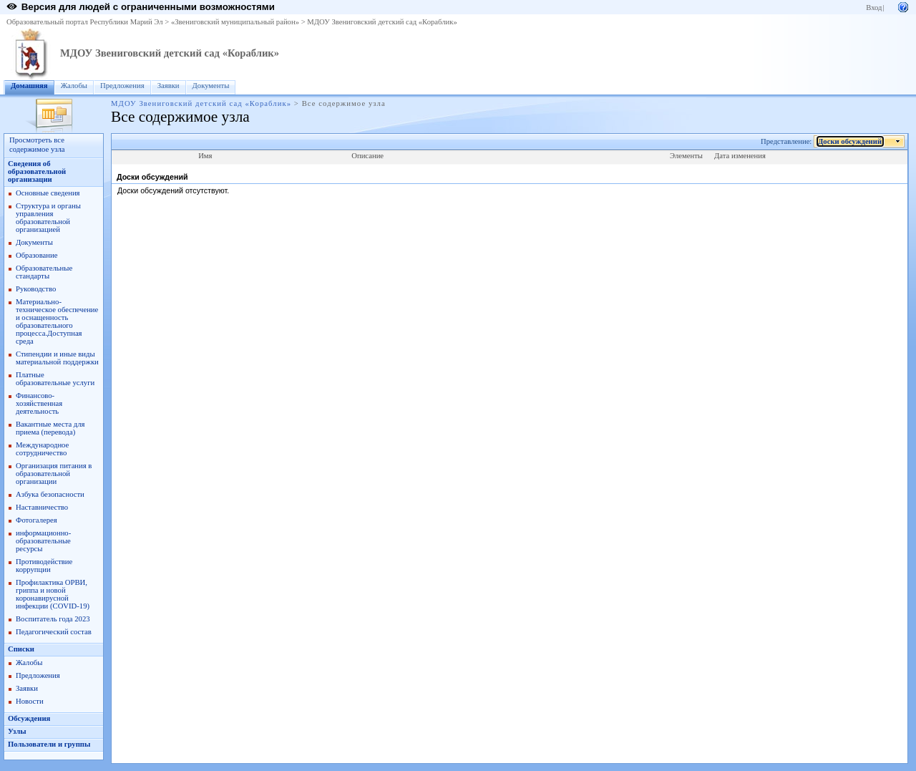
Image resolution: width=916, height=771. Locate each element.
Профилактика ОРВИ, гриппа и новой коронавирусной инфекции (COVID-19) (52, 594)
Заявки (168, 85)
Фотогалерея (36, 520)
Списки (21, 649)
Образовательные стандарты (44, 272)
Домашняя (29, 85)
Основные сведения (48, 193)
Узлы (17, 731)
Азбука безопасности (50, 494)
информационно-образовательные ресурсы (43, 541)
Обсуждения (29, 718)
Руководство (36, 289)
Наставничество (42, 507)
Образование (36, 255)
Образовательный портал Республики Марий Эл (84, 22)
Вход (874, 7)
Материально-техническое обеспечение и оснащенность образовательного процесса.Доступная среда (57, 321)
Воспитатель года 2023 (53, 619)
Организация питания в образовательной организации (54, 473)
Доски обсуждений (850, 141)
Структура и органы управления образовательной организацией (48, 217)
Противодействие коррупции (44, 565)
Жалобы (74, 85)
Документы (211, 85)
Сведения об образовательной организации (37, 171)
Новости (30, 701)
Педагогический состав (54, 632)
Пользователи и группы (49, 744)
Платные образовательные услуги (55, 379)
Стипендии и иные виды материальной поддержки (57, 358)
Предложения (122, 85)
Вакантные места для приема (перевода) (50, 428)
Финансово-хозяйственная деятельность (39, 403)
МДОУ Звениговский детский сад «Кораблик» (382, 22)
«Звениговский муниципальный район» (235, 22)
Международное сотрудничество (42, 449)
